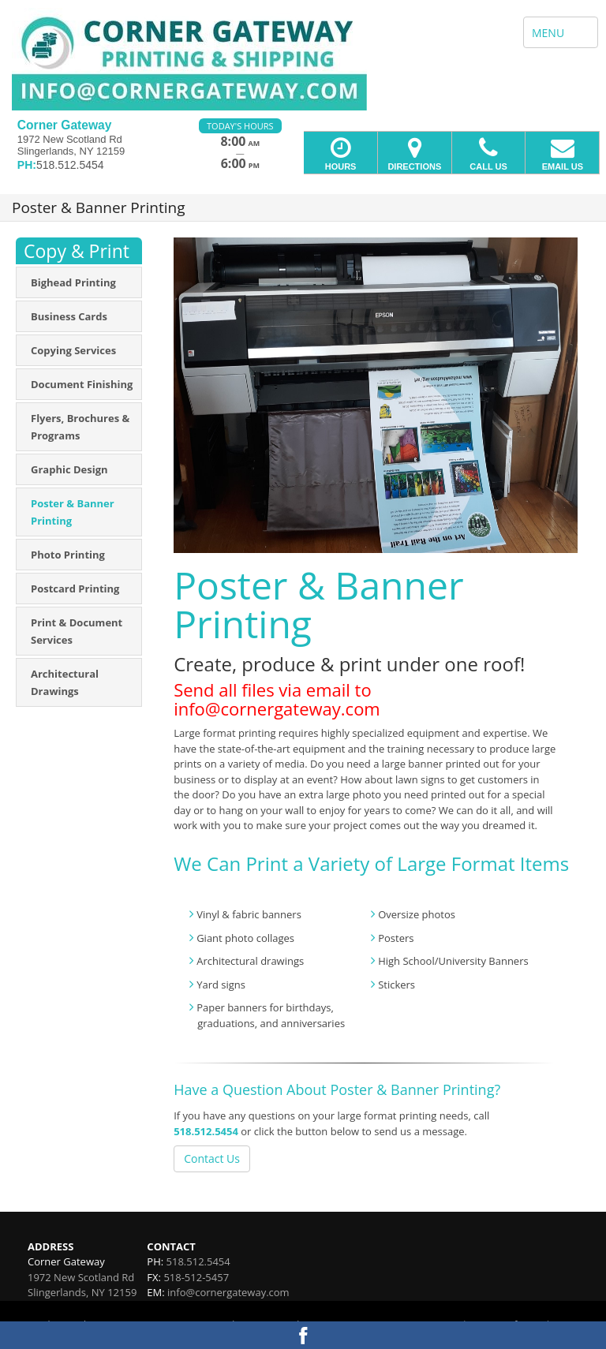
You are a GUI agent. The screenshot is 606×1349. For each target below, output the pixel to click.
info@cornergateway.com (228, 1292)
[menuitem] (79, 282)
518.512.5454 (206, 1131)
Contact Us (212, 1158)
